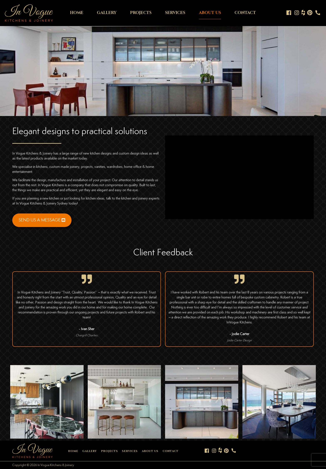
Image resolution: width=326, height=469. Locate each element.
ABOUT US (210, 12)
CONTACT (245, 12)
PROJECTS (141, 12)
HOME (76, 12)
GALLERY (106, 12)
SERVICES (175, 12)
